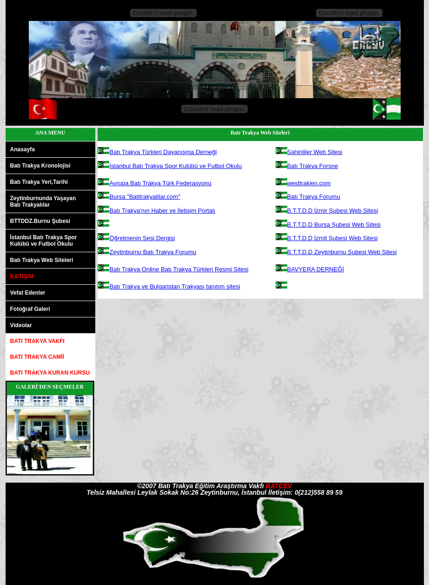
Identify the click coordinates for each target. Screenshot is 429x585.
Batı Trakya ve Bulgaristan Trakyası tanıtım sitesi (175, 286)
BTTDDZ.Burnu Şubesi (40, 221)
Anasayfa (22, 149)
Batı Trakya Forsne (312, 165)
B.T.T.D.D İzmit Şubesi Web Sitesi (332, 238)
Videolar (21, 325)
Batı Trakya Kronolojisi (40, 165)
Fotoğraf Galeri (30, 309)
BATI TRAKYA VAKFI (37, 341)
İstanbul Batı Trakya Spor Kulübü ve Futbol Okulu (176, 165)
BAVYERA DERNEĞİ (315, 269)
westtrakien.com (309, 183)
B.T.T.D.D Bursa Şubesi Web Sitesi (334, 224)
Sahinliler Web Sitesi (315, 151)
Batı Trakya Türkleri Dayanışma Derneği (163, 151)
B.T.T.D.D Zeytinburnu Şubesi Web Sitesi (342, 252)
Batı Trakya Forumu (313, 196)
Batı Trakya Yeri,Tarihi (39, 182)
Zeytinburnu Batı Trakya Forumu (153, 252)
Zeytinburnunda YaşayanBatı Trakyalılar (43, 201)
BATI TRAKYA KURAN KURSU (50, 373)
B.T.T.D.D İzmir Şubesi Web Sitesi (332, 210)
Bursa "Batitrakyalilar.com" (145, 196)
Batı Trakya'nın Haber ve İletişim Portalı (163, 210)
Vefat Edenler (28, 292)
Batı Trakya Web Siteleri (41, 260)
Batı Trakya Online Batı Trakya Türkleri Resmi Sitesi (179, 269)
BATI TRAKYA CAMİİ (37, 357)
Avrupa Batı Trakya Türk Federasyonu (160, 183)
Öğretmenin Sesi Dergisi (142, 238)
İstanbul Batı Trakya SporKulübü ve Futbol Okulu (43, 240)
